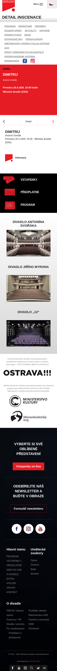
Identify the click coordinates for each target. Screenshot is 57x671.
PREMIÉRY (40, 26)
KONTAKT (12, 592)
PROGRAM (10, 26)
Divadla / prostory (16, 624)
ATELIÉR (11, 583)
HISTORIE (44, 30)
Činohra (35, 565)
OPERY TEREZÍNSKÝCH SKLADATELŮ (24, 52)
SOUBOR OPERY (13, 30)
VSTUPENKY (29, 179)
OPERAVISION (11, 61)
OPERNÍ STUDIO (12, 35)
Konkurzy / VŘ (14, 619)
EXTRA (10, 579)
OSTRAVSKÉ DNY (13, 39)
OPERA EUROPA (34, 39)
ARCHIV (11, 587)
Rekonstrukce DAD (38, 615)
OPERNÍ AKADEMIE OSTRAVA (19, 56)
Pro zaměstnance (16, 628)
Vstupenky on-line (28, 466)
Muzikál (34, 574)
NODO (27, 35)
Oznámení (33, 628)
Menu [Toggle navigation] (38, 4)
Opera (34, 560)
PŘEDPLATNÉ (30, 191)
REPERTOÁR (25, 26)
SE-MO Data (35, 661)
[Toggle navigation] (52, 4)
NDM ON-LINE (14, 570)
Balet (33, 569)
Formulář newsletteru (28, 508)
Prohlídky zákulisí (37, 610)
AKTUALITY (31, 30)
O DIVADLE (13, 574)
